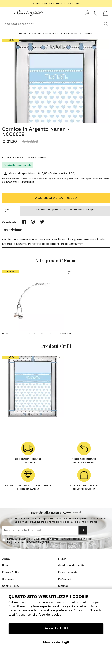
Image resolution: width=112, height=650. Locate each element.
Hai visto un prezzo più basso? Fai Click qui (65, 209)
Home (23, 33)
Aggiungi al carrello (56, 198)
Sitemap (63, 585)
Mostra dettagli (56, 642)
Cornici (87, 33)
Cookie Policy (10, 585)
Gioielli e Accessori (45, 33)
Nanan (42, 157)
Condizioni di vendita (71, 565)
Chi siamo (8, 578)
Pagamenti (64, 578)
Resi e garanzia (67, 572)
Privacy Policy (26, 538)
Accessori (70, 33)
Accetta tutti (56, 628)
